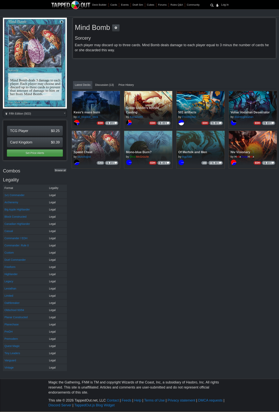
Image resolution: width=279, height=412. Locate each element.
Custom (9, 252)
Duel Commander (15, 259)
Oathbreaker (12, 302)
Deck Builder (99, 4)
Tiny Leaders (12, 353)
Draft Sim (138, 4)
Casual (8, 231)
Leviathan (10, 288)
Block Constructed (15, 216)
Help (137, 400)
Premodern (11, 338)
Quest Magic (12, 346)
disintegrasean (243, 116)
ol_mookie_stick (88, 116)
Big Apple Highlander (17, 209)
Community (193, 4)
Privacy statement (181, 400)
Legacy (8, 281)
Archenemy (11, 202)
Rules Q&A (176, 4)
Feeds (126, 400)
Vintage (9, 367)
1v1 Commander (14, 195)
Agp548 (187, 156)
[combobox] (35, 113)
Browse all (60, 170)
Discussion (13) (104, 84)
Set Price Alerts (35, 153)
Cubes (150, 4)
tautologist (84, 156)
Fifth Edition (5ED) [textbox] (18, 113)
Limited (8, 295)
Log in (225, 4)
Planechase (11, 324)
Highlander (11, 274)
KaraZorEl (136, 116)
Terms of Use (154, 400)
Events (125, 4)
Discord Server (59, 405)
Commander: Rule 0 (16, 245)
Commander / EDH (15, 238)
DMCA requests (210, 400)
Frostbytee (189, 116)
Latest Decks (82, 84)
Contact (113, 400)
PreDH (8, 331)
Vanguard (10, 360)
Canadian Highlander (17, 223)
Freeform (10, 267)
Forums (162, 4)
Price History (126, 84)
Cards (113, 4)
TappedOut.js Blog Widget (94, 405)
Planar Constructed (16, 317)
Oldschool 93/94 (14, 310)
